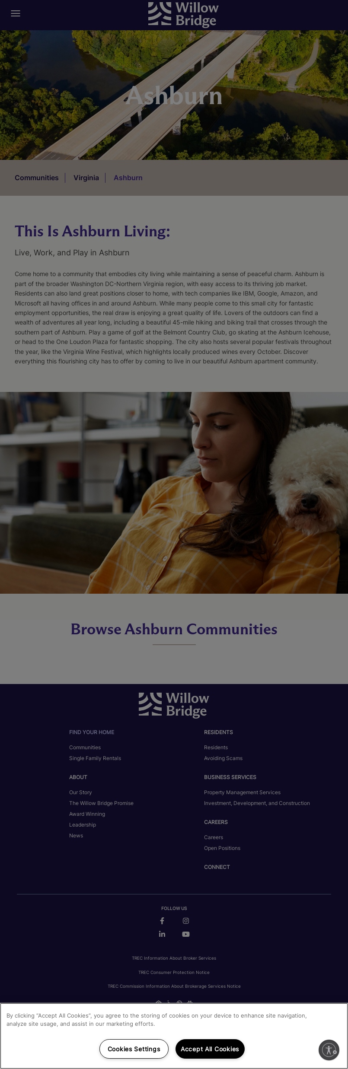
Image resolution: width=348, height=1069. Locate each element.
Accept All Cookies (210, 1049)
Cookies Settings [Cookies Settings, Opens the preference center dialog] (134, 1049)
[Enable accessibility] (329, 1050)
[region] (174, 1036)
